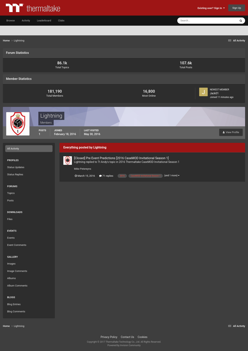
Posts (10, 200)
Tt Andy (102, 161)
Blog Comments (16, 311)
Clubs (61, 20)
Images (11, 263)
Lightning (79, 161)
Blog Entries (14, 304)
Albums (11, 278)
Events (11, 237)
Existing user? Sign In (211, 8)
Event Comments (16, 245)
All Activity (13, 148)
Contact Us (127, 337)
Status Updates (15, 167)
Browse (10, 20)
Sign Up (236, 7)
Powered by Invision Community (124, 345)
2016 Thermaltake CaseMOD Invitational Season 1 (149, 161)
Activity (26, 20)
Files (9, 219)
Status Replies (15, 174)
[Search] (195, 20)
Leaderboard (44, 20)
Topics (11, 193)
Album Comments (17, 285)
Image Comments (17, 271)
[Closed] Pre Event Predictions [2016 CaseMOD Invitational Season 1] (121, 158)
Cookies (142, 337)
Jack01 (214, 93)
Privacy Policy (109, 337)
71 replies (106, 175)
